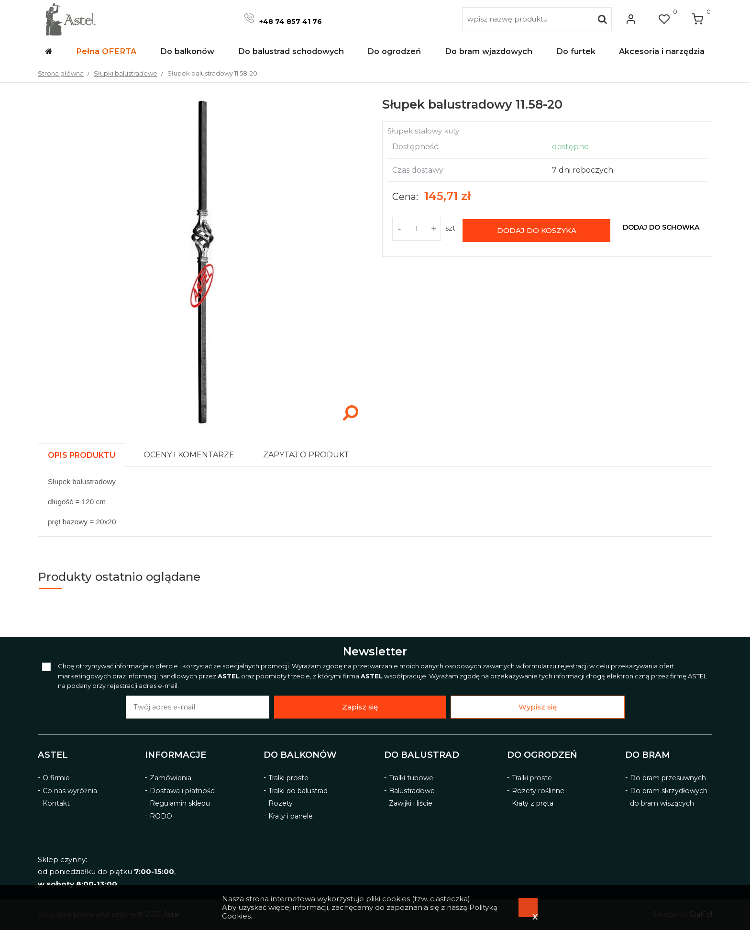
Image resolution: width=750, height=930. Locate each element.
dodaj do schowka (661, 227)
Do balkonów (300, 755)
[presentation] (81, 455)
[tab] (86, 453)
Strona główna (61, 73)
